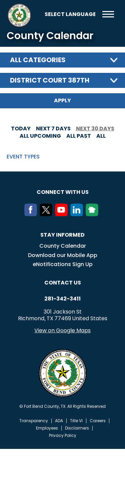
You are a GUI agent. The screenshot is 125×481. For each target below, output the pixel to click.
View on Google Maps (62, 330)
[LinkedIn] (78, 214)
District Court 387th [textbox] (49, 80)
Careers (98, 420)
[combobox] (62, 60)
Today (21, 128)
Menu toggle (108, 14)
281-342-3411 (62, 298)
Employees (47, 428)
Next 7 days (53, 128)
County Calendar (62, 246)
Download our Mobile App (62, 255)
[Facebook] (32, 214)
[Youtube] (62, 214)
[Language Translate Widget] (70, 14)
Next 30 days (95, 128)
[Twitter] (47, 214)
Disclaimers (77, 428)
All (101, 136)
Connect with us (63, 192)
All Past (78, 136)
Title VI (76, 420)
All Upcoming (40, 136)
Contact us (62, 282)
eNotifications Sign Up (63, 264)
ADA (59, 420)
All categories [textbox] (38, 60)
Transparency (33, 420)
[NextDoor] (93, 214)
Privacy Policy (62, 435)
